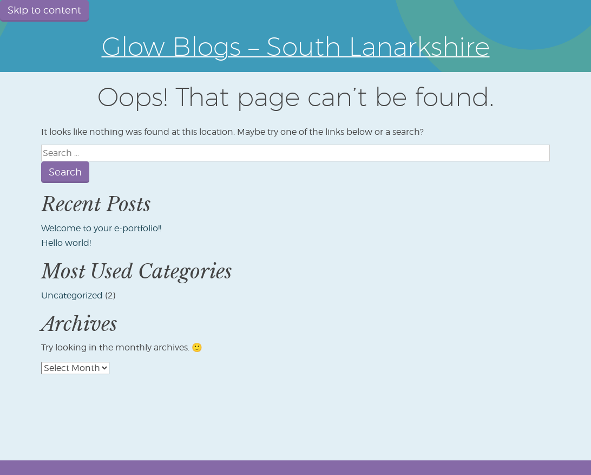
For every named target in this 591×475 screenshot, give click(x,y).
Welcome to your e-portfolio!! (101, 228)
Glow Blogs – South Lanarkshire (296, 46)
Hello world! (66, 243)
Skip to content (44, 10)
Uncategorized (72, 295)
